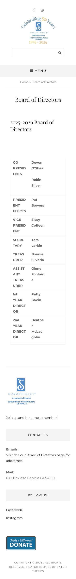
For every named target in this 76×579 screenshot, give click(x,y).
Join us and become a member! (32, 418)
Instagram (14, 518)
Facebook (14, 510)
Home (24, 82)
